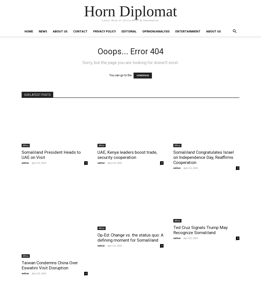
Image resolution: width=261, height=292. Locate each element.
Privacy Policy (104, 31)
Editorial (129, 31)
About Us (60, 31)
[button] (234, 32)
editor (25, 162)
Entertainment (187, 31)
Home (28, 31)
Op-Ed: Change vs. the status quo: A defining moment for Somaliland (130, 238)
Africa (26, 145)
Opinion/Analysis (156, 31)
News (43, 31)
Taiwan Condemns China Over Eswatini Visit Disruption (50, 265)
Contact (80, 31)
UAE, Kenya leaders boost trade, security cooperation (127, 155)
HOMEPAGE (143, 75)
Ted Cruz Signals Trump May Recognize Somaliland (200, 230)
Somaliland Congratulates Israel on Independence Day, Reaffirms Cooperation (203, 157)
